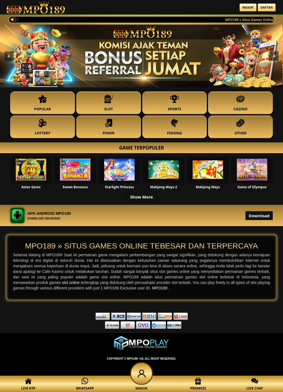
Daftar (267, 7)
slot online (71, 282)
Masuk (247, 7)
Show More (141, 197)
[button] (9, 56)
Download (259, 215)
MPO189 (160, 288)
